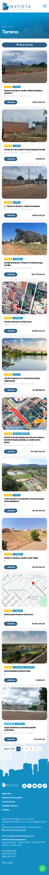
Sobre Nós (6, 793)
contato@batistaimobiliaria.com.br (19, 836)
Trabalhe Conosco (10, 806)
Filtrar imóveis (24, 44)
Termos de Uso (8, 802)
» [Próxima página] (39, 749)
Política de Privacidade (12, 797)
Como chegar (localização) (15, 830)
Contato (5, 810)
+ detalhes (10, 102)
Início (4, 26)
